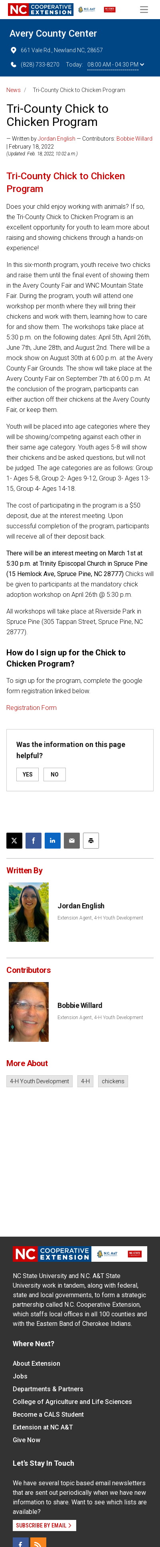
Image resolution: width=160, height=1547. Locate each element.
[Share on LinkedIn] (53, 841)
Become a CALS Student (48, 1414)
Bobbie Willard (134, 138)
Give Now (26, 1440)
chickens (113, 1081)
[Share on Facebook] (33, 841)
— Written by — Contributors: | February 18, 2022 (79, 142)
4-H (85, 1081)
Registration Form (31, 708)
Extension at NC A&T (43, 1427)
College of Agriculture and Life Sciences (72, 1402)
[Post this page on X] (14, 841)
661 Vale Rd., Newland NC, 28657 (56, 50)
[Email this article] (72, 841)
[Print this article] (91, 841)
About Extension (36, 1363)
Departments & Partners (48, 1389)
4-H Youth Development (39, 1081)
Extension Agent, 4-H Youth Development (100, 918)
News (13, 90)
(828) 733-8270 (34, 65)
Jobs (20, 1376)
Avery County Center (53, 33)
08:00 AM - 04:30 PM (115, 64)
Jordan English (56, 138)
